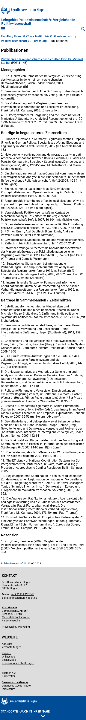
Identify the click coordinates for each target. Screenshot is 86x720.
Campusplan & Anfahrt (15, 610)
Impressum (8, 688)
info (12, 597)
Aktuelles (7, 643)
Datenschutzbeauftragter (16, 685)
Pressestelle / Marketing (16, 626)
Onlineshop (8, 656)
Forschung (39, 41)
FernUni (6, 36)
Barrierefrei (8, 676)
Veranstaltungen (11, 647)
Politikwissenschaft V (15, 41)
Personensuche (11, 620)
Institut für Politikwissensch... (54, 36)
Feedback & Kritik (12, 613)
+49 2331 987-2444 (22, 594)
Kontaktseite (9, 607)
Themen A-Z (9, 672)
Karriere (6, 653)
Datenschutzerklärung (15, 682)
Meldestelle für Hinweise (16, 617)
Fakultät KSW (23, 36)
